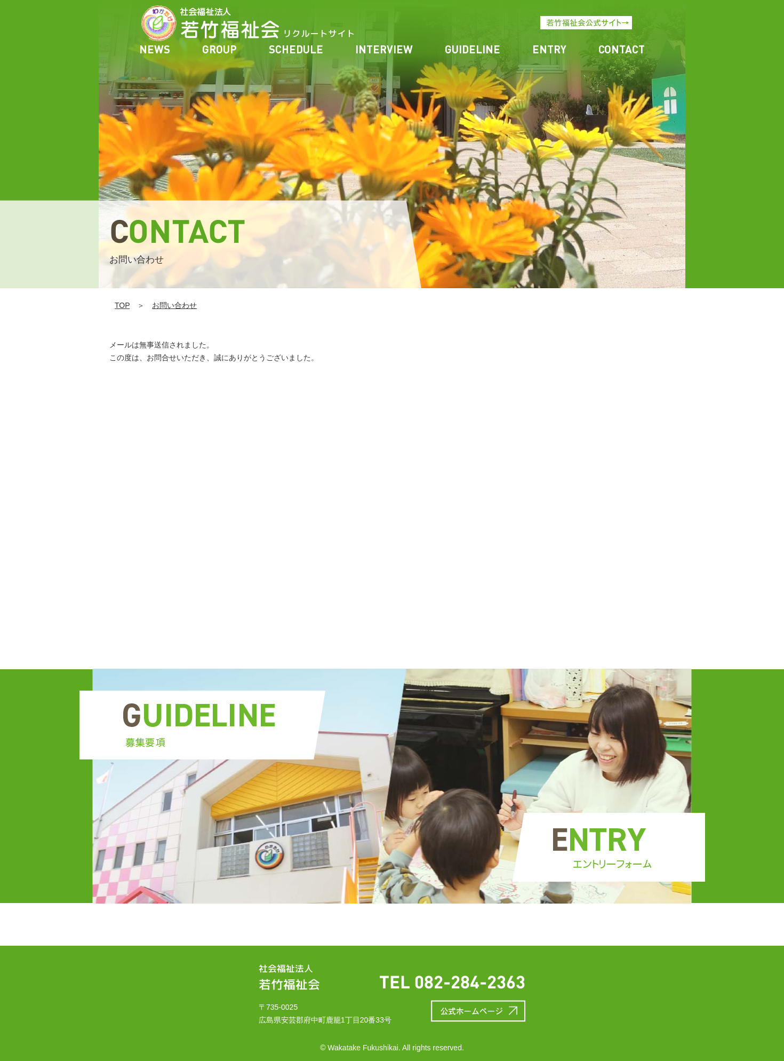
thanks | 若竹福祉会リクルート (210, 23)
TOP (122, 305)
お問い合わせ (174, 305)
